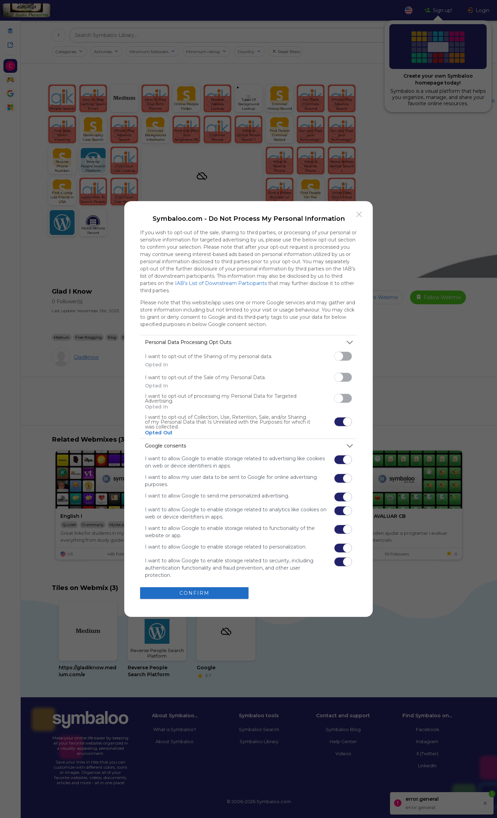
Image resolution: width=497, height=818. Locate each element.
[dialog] (248, 409)
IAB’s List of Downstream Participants (221, 283)
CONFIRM (194, 593)
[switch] (343, 356)
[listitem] (248, 342)
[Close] (359, 214)
